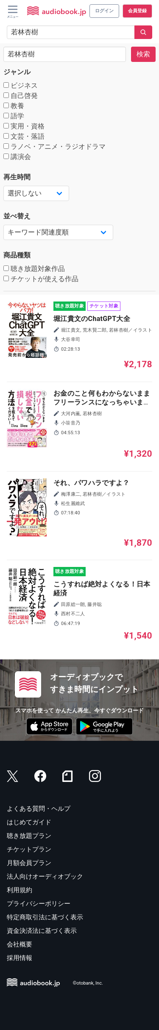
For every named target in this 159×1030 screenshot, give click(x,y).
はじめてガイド (29, 822)
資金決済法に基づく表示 (42, 931)
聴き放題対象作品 (34, 269)
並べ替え (17, 216)
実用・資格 (24, 126)
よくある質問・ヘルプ (38, 808)
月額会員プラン (29, 863)
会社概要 (19, 944)
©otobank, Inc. (88, 983)
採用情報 (19, 958)
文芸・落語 (24, 136)
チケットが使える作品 (40, 279)
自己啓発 (20, 96)
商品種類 (17, 255)
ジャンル (17, 72)
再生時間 (17, 177)
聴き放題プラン (29, 836)
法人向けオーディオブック (45, 876)
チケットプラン (29, 849)
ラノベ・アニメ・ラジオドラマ (54, 146)
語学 (13, 116)
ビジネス (20, 85)
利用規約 (19, 890)
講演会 (17, 157)
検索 (143, 54)
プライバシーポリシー (38, 903)
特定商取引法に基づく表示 (45, 917)
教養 (13, 106)
